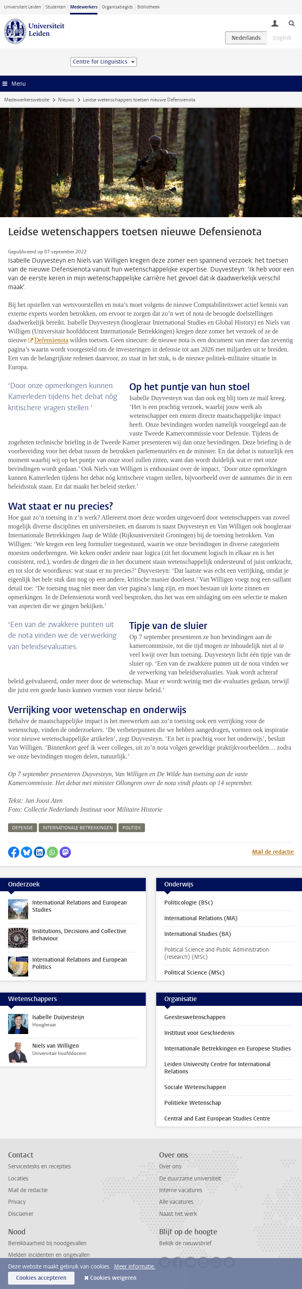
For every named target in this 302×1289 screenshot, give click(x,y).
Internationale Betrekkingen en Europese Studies (227, 1049)
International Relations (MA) (201, 918)
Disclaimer (20, 1214)
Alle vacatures (176, 1202)
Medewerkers (83, 7)
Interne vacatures (180, 1190)
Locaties (18, 1178)
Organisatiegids (117, 7)
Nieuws (66, 100)
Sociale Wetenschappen (195, 1087)
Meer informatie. (134, 1266)
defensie (22, 828)
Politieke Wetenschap (192, 1103)
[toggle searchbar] (291, 22)
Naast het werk (178, 1214)
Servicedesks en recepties (39, 1166)
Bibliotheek (148, 7)
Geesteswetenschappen (194, 1017)
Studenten (56, 7)
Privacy (17, 1202)
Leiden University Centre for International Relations (217, 1068)
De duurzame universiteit (190, 1178)
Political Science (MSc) (194, 973)
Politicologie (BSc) (188, 903)
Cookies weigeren (113, 1278)
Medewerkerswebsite (26, 100)
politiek (131, 828)
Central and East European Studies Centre (217, 1118)
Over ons (170, 1166)
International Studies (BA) (197, 934)
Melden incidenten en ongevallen (49, 1255)
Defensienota (51, 340)
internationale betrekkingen (78, 828)
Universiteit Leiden (22, 7)
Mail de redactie (273, 852)
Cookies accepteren (41, 1278)
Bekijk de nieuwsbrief (185, 1243)
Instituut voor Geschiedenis (199, 1033)
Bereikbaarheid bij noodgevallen (47, 1243)
